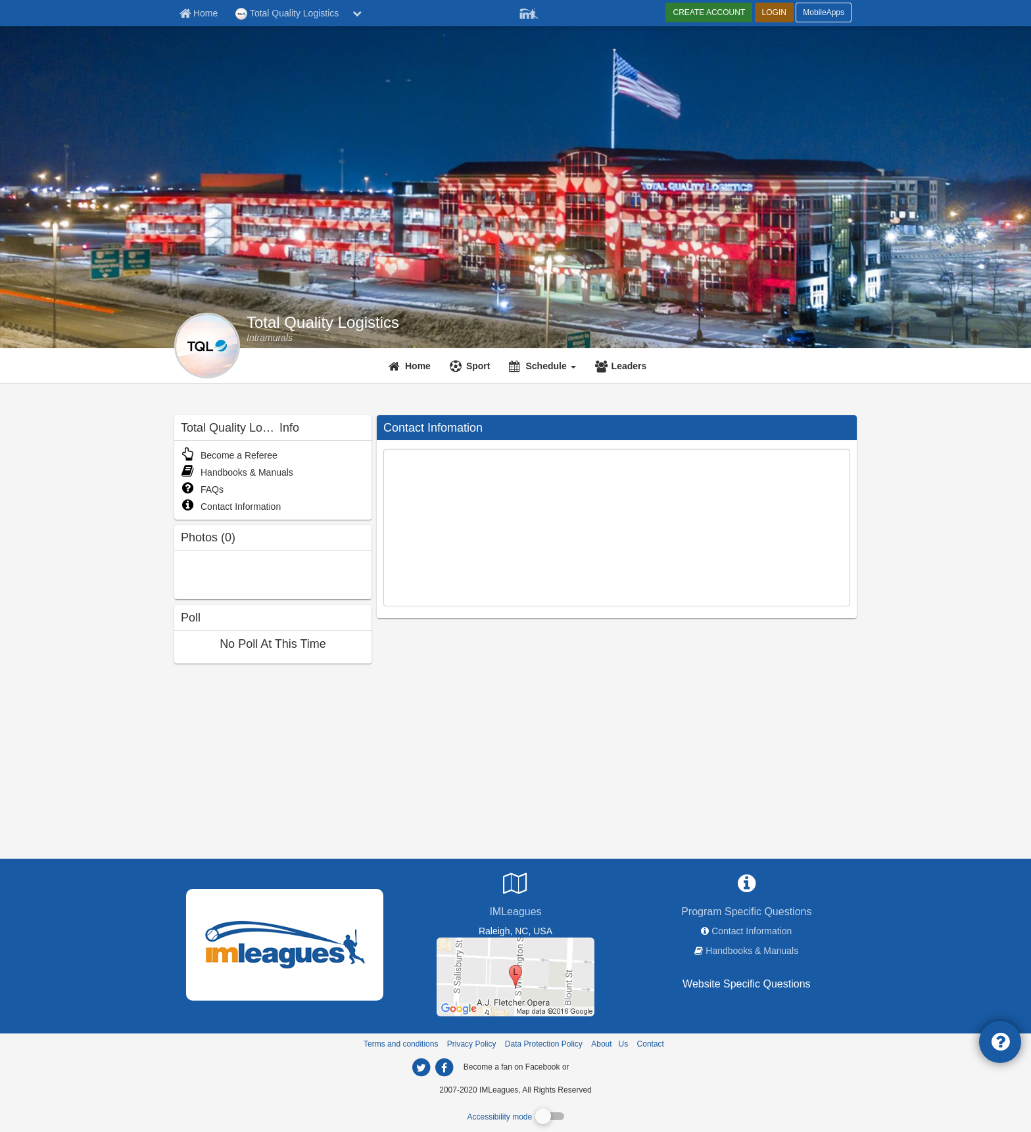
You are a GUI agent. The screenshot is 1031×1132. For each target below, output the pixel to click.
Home (418, 366)
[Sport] (471, 366)
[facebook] (597, 1066)
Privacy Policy (471, 1044)
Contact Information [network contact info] (751, 931)
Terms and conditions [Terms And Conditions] (401, 1044)
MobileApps (823, 12)
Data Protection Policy (544, 1044)
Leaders (629, 366)
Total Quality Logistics (323, 322)
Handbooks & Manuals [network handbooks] (752, 950)
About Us (609, 1044)
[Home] (411, 366)
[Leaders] (622, 366)
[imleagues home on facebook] (443, 1067)
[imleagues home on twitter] (420, 1067)
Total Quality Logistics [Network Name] (287, 14)
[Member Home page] (199, 13)
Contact (650, 1044)
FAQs (202, 489)
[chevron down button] (357, 13)
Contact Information (231, 506)
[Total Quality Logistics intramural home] (270, 337)
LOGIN (774, 12)
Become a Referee (229, 455)
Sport (478, 366)
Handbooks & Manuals (237, 472)
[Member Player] (529, 12)
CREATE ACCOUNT (709, 12)
